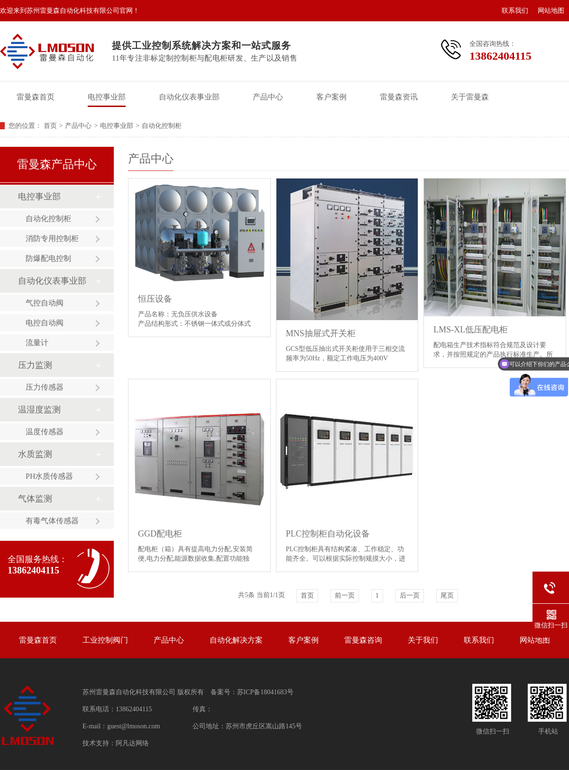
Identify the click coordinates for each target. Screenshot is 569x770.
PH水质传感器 (49, 476)
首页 (50, 125)
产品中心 (268, 97)
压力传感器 (45, 387)
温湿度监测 (39, 409)
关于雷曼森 (470, 97)
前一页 (345, 595)
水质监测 (35, 454)
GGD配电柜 (160, 533)
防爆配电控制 (48, 258)
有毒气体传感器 (52, 521)
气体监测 (35, 498)
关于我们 (423, 640)
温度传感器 (45, 432)
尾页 (447, 595)
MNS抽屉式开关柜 (321, 333)
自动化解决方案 (236, 640)
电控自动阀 (45, 323)
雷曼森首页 (36, 97)
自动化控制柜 (162, 125)
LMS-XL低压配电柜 (470, 329)
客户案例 (331, 97)
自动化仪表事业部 (189, 97)
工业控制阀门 (105, 640)
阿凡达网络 (132, 743)
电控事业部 (107, 97)
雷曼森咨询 (363, 640)
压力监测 (35, 365)
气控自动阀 (45, 303)
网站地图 (551, 10)
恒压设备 (155, 299)
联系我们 (515, 10)
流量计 (37, 343)
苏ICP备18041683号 (265, 692)
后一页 (410, 595)
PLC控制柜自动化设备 (328, 533)
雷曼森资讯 (399, 97)
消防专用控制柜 (52, 238)
